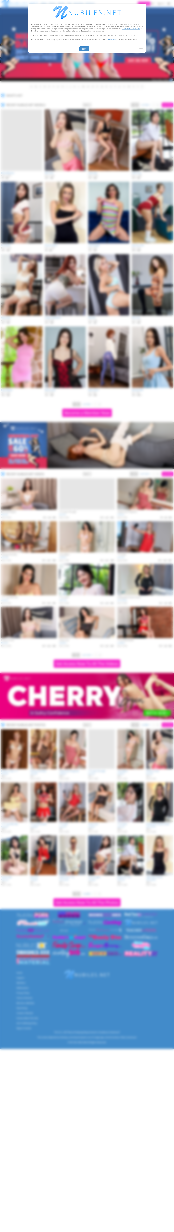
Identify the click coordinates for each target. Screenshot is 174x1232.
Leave (141, 49)
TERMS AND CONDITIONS (131, 29)
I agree (84, 48)
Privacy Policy (112, 39)
